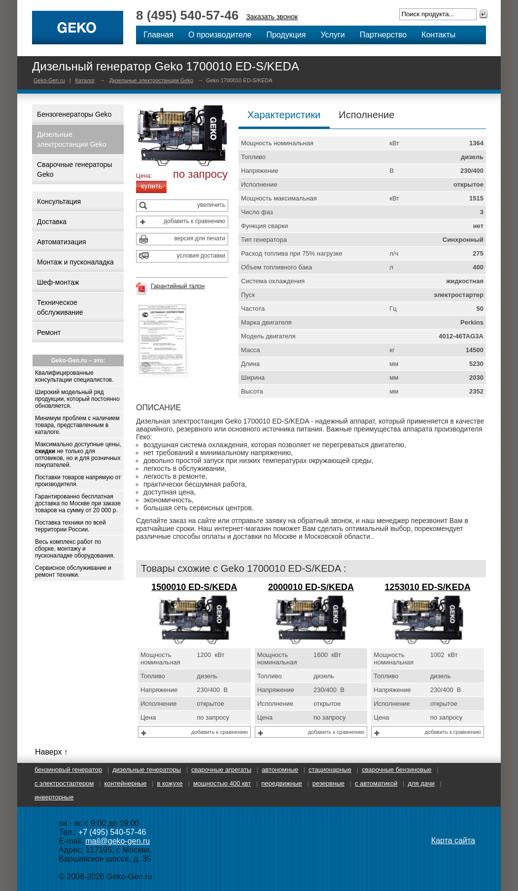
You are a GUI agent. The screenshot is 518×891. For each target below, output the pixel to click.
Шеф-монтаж (58, 282)
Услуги (332, 35)
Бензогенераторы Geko (74, 114)
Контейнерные (125, 783)
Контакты (438, 35)
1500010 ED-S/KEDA (194, 587)
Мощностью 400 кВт (222, 783)
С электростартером (64, 783)
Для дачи (421, 783)
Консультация (59, 201)
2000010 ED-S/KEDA (311, 587)
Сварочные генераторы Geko (74, 169)
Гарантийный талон (178, 286)
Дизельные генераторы (146, 769)
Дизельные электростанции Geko (151, 80)
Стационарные (330, 769)
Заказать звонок (272, 17)
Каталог (85, 80)
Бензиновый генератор (68, 769)
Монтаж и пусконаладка (75, 262)
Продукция (286, 35)
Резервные (328, 783)
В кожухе (169, 783)
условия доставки (200, 255)
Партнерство (383, 35)
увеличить (211, 204)
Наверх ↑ (51, 752)
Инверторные (54, 797)
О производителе (220, 35)
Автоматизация (61, 242)
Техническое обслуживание (60, 307)
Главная (158, 35)
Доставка (52, 222)
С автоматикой (376, 783)
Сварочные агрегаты (221, 769)
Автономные (280, 769)
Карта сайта (453, 840)
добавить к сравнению (194, 221)
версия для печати (199, 238)
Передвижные (281, 783)
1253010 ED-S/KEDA (428, 587)
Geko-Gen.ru (49, 80)
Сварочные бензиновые (397, 769)
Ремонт (49, 332)
